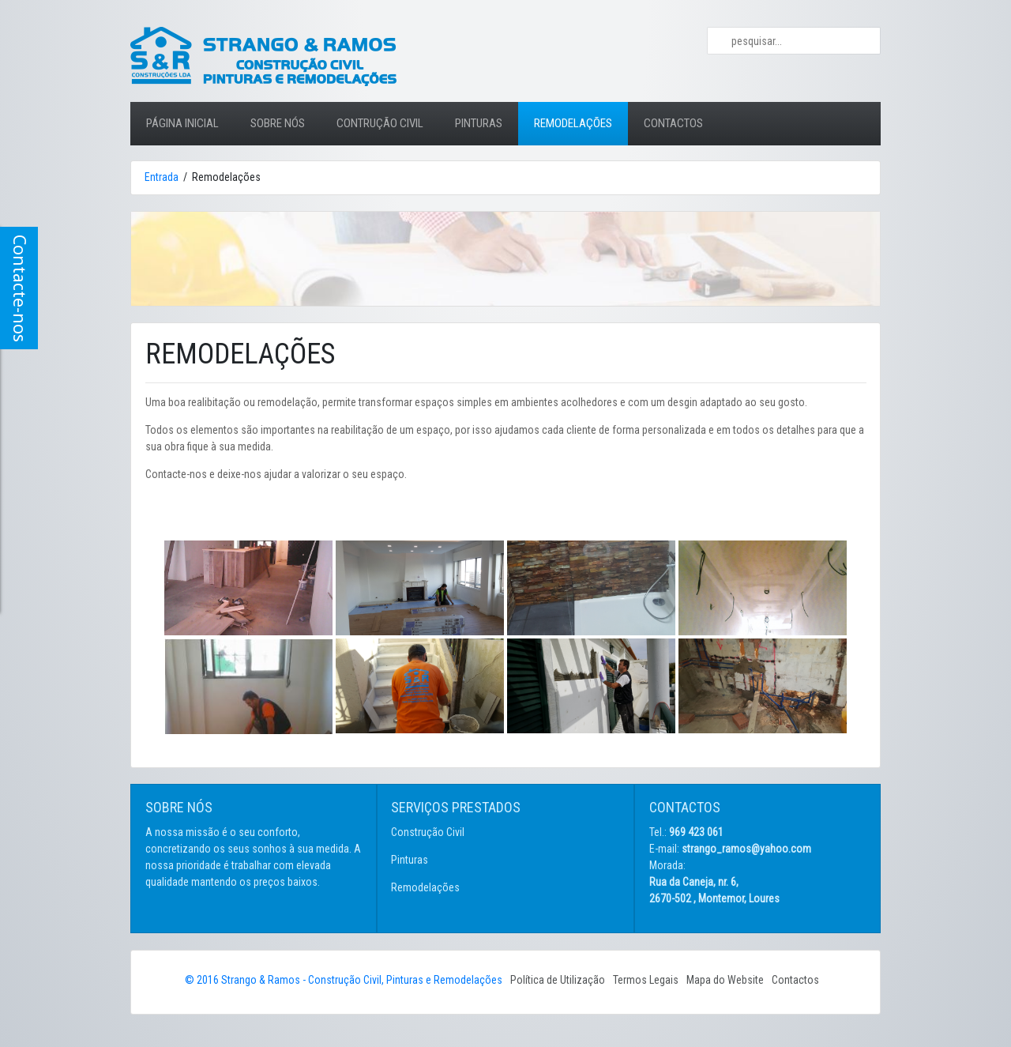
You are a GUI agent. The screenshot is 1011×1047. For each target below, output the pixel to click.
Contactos (795, 980)
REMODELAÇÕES (573, 123)
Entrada (162, 177)
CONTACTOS (673, 123)
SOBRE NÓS (277, 123)
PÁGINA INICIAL (190, 116)
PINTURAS (478, 123)
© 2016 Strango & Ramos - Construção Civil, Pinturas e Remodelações (343, 980)
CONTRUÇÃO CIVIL (379, 123)
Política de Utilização (557, 980)
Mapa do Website (725, 980)
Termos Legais (645, 980)
